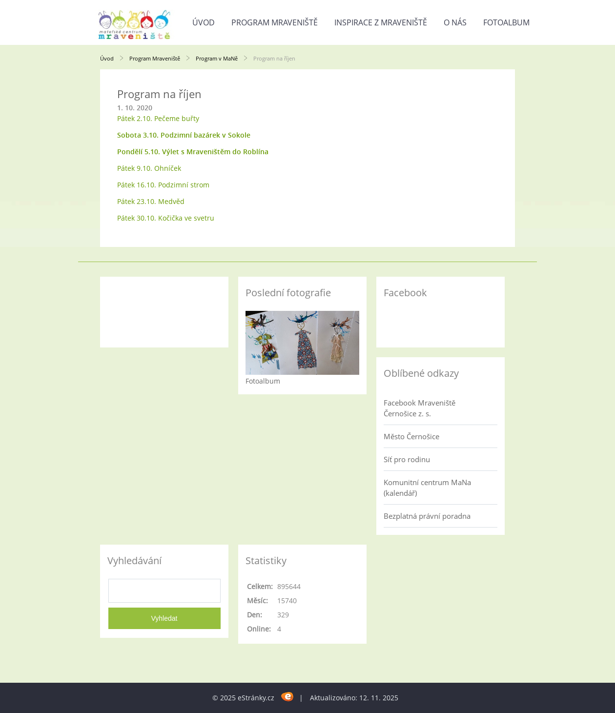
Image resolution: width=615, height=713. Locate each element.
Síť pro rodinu (407, 459)
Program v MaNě (217, 58)
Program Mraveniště (274, 22)
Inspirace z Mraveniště (380, 22)
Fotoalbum (506, 22)
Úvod (203, 22)
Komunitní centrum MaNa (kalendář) (427, 487)
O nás (455, 22)
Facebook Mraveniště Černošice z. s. (419, 408)
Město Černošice (411, 436)
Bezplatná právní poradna (427, 516)
